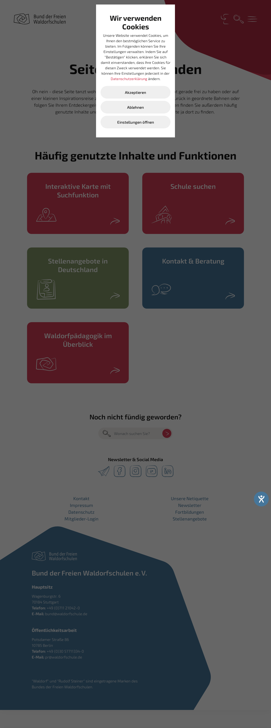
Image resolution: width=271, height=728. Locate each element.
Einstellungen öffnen (135, 122)
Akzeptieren (135, 92)
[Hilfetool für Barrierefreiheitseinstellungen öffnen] (261, 499)
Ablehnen (135, 107)
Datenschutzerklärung (129, 78)
